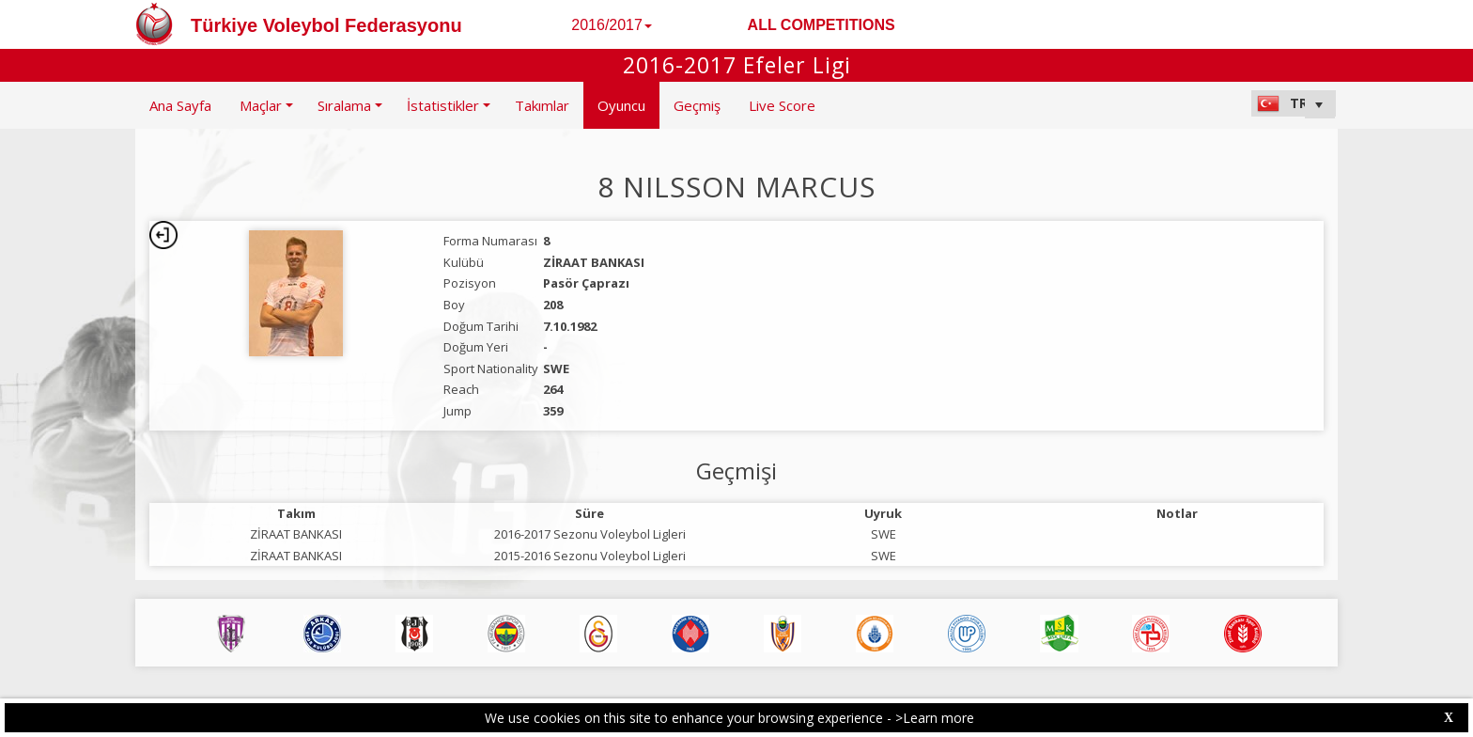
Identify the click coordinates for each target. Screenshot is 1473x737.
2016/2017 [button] (611, 25)
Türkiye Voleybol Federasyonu (326, 25)
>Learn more (934, 718)
